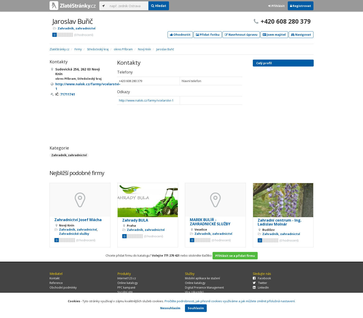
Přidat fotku (207, 34)
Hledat (158, 5)
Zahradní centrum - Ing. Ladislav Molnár (279, 222)
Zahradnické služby (74, 234)
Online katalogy (127, 283)
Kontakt (54, 278)
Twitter (260, 283)
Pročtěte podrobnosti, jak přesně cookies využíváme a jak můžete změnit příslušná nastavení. (230, 301)
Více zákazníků (194, 292)
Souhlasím (196, 308)
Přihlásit (276, 6)
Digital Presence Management (204, 287)
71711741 (67, 94)
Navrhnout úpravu (241, 34)
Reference (56, 283)
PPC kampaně (126, 287)
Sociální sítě (125, 292)
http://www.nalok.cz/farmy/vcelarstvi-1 (146, 100)
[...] (128, 5)
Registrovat (300, 6)
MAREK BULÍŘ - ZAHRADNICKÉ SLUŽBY (210, 221)
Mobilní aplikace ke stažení (202, 278)
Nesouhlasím (170, 308)
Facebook (262, 278)
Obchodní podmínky (63, 287)
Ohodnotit (180, 34)
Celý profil (264, 63)
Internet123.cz (126, 278)
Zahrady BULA (135, 220)
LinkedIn (261, 287)
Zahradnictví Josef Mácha (78, 219)
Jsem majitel (274, 34)
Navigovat (301, 34)
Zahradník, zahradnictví (76, 28)
